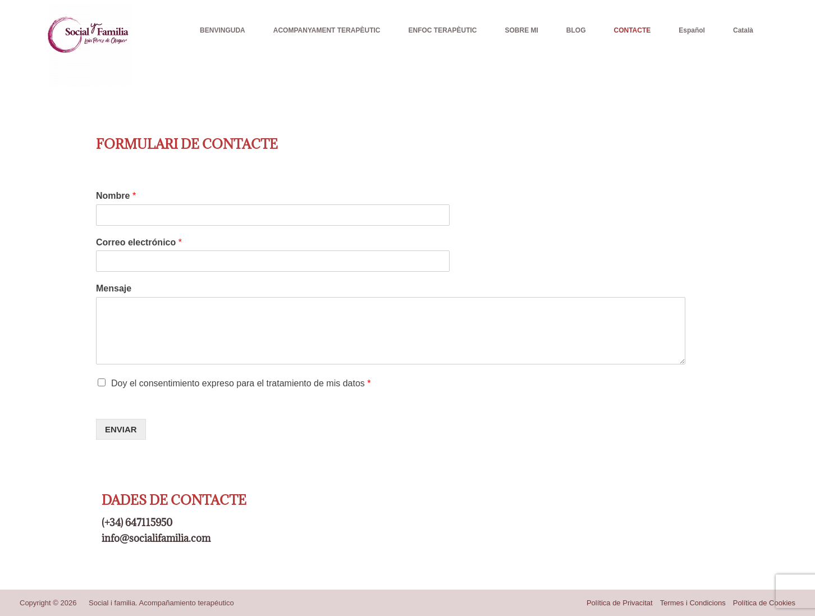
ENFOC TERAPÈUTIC (442, 30)
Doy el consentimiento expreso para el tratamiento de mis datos (240, 383)
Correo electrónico (139, 242)
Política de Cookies (764, 603)
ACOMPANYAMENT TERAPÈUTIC (327, 30)
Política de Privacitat (620, 603)
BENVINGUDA (222, 30)
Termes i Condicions (693, 603)
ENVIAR (121, 429)
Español (692, 30)
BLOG (576, 30)
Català (743, 30)
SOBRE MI (521, 30)
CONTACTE (632, 30)
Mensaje (113, 288)
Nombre (116, 195)
